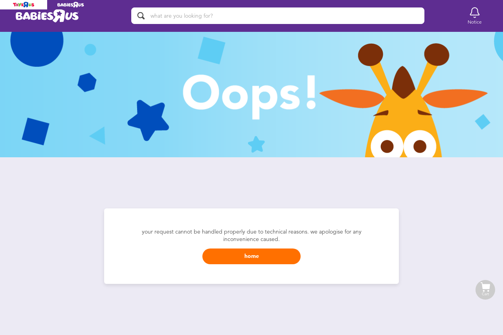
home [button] (251, 256)
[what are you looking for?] (278, 16)
